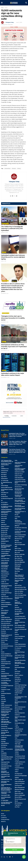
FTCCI (2, 691)
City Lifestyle (4, 568)
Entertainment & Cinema (7, 646)
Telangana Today (10, 22)
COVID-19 (3, 581)
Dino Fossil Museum (6, 621)
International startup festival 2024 (20, 509)
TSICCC (17, 769)
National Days (18, 585)
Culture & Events (5, 588)
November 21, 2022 (5, 377)
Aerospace (3, 474)
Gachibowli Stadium (6, 693)
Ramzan (17, 665)
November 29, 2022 (5, 350)
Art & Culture (4, 502)
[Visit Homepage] (14, 2)
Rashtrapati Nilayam (20, 667)
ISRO (16, 518)
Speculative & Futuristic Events (21, 702)
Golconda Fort (4, 724)
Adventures (4, 472)
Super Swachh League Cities (20, 720)
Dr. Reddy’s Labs (5, 627)
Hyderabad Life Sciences (5, 768)
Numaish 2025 (18, 609)
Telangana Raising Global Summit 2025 (20, 749)
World (16, 801)
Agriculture (4, 476)
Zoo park (17, 807)
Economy (3, 631)
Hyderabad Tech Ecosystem (5, 782)
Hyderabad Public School (5, 777)
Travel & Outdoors (19, 767)
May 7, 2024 (3, 261)
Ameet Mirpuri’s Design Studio (7, 490)
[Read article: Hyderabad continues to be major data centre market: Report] (14, 362)
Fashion (3, 665)
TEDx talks (17, 743)
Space (16, 700)
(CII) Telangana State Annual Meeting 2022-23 (7, 461)
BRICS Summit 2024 (6, 536)
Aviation (3, 520)
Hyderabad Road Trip (6, 779)
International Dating (20, 503)
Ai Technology (4, 480)
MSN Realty (17, 566)
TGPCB (16, 752)
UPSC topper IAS (19, 779)
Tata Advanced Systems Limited (21, 735)
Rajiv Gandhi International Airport (20, 663)
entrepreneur (4, 648)
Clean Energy (4, 575)
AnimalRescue (4, 492)
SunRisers (17, 714)
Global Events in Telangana (5, 715)
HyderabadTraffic (5, 795)
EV (1, 650)
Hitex (2, 751)
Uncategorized (18, 773)
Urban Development (20, 781)
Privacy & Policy (5, 819)
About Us (3, 821)
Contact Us (4, 817)
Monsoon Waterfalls (20, 562)
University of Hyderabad (21, 775)
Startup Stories (18, 709)
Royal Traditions (19, 675)
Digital (6, 7)
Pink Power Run (19, 638)
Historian (3, 747)
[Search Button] (26, 2)
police (16, 642)
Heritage (3, 741)
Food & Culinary (5, 678)
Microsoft (17, 552)
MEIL (16, 546)
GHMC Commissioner (6, 705)
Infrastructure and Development (19, 489)
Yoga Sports (18, 805)
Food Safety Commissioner (5, 683)
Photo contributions (20, 636)
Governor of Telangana (7, 728)
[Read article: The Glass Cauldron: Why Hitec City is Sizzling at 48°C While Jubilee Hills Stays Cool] (4, 443)
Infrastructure (18, 486)
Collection (3, 577)
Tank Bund (17, 732)
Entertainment (4, 644)
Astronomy (4, 516)
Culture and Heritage (6, 592)
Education (3, 633)
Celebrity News (5, 553)
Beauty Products (5, 526)
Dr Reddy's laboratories (7, 625)
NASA (16, 583)
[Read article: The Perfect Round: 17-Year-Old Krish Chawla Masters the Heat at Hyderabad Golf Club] (4, 451)
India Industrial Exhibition (18, 466)
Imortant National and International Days (6, 803)
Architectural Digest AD (7, 498)
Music (16, 573)
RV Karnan (17, 677)
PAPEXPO (17, 620)
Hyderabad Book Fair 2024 (6, 759)
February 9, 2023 (4, 293)
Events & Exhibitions (6, 653)
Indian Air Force (19, 473)
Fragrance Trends (5, 689)
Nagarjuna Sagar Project (19, 581)
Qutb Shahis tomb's (20, 655)
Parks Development (20, 627)
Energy (3, 642)
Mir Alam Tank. (18, 556)
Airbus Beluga (4, 485)
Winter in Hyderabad (20, 795)
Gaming (3, 697)
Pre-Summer (18, 648)
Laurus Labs (18, 529)
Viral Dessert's (18, 785)
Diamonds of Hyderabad (4, 613)
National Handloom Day (21, 589)
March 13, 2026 (4, 232)
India (16, 460)
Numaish (17, 607)
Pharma (17, 634)
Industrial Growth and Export (20, 482)
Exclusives (3, 657)
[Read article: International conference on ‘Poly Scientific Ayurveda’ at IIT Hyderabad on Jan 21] (14, 333)
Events (2, 652)
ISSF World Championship (18, 521)
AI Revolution (4, 478)
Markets (17, 540)
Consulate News (5, 579)
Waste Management (20, 787)
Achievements (4, 470)
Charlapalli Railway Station (5, 556)
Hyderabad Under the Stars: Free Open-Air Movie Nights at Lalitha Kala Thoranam (17, 435)
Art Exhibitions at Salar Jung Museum (6, 507)
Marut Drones (18, 542)
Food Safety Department (7, 685)
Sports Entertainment (20, 707)
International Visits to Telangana (20, 512)
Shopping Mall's (19, 690)
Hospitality (5, 223)
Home (2, 7)
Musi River (17, 571)
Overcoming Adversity (20, 618)
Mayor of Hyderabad (20, 544)
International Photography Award (20, 506)
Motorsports (18, 564)
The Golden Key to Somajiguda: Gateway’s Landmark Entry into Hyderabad (12, 228)
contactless (7, 168)
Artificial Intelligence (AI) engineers (6, 512)
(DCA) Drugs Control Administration (6, 464)
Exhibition (3, 659)
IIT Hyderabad (4, 800)
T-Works (17, 727)
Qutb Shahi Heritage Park (20, 652)
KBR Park (17, 525)
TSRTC (16, 771)
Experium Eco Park (5, 661)
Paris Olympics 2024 (20, 625)
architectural (4, 496)
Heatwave (3, 739)
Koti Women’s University (21, 527)
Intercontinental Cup (20, 498)
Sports (16, 705)
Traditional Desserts (20, 762)
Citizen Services (5, 560)
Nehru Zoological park (20, 595)
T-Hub (16, 725)
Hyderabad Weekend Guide (6, 785)
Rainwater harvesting (20, 660)
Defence (3, 600)
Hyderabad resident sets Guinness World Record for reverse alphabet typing (13, 257)
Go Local (3, 815)
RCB (16, 669)
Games (3, 695)
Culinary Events (5, 583)
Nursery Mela (18, 611)
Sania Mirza (18, 679)
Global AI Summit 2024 (6, 709)
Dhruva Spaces (5, 610)
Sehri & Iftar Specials (20, 687)
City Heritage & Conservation (5, 566)
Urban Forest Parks (19, 783)
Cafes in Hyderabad (6, 549)
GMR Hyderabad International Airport (6, 722)
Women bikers (18, 797)
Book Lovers (4, 534)
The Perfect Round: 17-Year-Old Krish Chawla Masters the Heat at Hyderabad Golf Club (17, 451)
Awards (3, 522)
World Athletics (18, 803)
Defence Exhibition (5, 602)
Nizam (16, 605)
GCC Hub (3, 699)
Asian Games (4, 514)
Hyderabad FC (4, 764)
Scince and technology (20, 685)
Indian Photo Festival (20, 479)
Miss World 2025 (19, 560)
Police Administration (20, 644)
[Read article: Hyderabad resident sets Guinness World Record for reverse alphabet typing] (14, 244)
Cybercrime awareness (7, 598)
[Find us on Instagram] (1, 857)
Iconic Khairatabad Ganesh (5, 798)
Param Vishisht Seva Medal (20, 623)
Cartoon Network (5, 551)
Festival (3, 669)
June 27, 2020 (19, 22)
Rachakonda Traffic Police (20, 658)
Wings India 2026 (19, 793)
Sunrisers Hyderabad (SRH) (20, 717)
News (16, 600)
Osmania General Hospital (19, 614)
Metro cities (18, 548)
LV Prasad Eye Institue (20, 534)
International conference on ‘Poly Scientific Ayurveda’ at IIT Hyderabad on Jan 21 (14, 346)
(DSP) (2, 466)
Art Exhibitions (4, 504)
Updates (17, 777)
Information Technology (21, 484)
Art (2, 500)
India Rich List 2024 (19, 471)
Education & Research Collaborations (6, 635)
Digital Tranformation (6, 619)
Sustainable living (19, 723)
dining (18, 168)
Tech (16, 738)
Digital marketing (5, 617)
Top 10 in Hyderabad (20, 758)
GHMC (2, 703)
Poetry (16, 640)
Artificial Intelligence (6, 509)
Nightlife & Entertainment (18, 603)
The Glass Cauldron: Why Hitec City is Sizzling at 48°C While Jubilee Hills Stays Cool (18, 443)
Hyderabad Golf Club (6, 766)
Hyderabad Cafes (5, 762)
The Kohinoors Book (20, 756)
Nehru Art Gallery (19, 591)
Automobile (4, 518)
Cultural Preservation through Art (6, 586)
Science (17, 683)
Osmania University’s (20, 616)
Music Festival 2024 (20, 578)
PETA (16, 632)
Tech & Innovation (19, 740)
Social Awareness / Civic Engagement (21, 697)
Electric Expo (4, 640)
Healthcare (4, 737)
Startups (17, 711)
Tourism (17, 760)
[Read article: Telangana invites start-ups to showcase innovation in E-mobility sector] (14, 305)
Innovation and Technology (18, 495)
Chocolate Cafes (5, 558)
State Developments (20, 712)
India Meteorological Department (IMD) (20, 469)
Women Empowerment (20, 799)
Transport (17, 765)
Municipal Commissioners (19, 568)
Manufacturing (18, 538)
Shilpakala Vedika (19, 689)
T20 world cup (18, 731)
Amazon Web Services (6, 487)
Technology (18, 742)
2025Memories (5, 468)
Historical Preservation (7, 749)
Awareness (4, 524)
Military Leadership (19, 554)
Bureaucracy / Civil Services (5, 538)
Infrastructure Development (18, 492)
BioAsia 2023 (4, 530)
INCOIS (3, 805)
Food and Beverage (6, 680)
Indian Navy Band (19, 477)
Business (3, 543)
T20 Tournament (19, 729)
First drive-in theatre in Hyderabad (7, 676)
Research (17, 673)
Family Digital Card (6, 663)
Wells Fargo (18, 791)
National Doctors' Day (20, 587)
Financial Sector (5, 673)
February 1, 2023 (4, 322)
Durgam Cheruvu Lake (6, 629)
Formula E (3, 687)
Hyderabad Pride (5, 774)
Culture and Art (5, 590)
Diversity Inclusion (5, 623)
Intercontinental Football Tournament (20, 501)
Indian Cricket (18, 475)
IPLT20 (16, 514)
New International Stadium (19, 598)
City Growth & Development (4, 563)
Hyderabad (4, 755)
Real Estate (17, 671)
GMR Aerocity (4, 719)
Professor (17, 650)
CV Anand (3, 594)
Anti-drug (3, 494)
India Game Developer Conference (20, 463)
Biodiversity (4, 532)
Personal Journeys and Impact (20, 630)
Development (5, 313)
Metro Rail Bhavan (19, 550)
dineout (14, 168)
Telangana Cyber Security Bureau (19, 746)
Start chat (14, 849)
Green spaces (4, 730)
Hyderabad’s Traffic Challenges (6, 792)
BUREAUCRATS (5, 541)
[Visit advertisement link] (14, 393)
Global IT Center (5, 717)
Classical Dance (5, 574)
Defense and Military (6, 604)
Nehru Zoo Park (19, 593)
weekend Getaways (19, 789)
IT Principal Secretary (20, 523)
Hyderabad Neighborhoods (5, 772)
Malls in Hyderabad (19, 536)
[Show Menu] (2, 2)
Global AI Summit (5, 707)
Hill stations (4, 745)
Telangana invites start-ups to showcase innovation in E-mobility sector (13, 318)
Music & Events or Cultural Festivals (19, 576)
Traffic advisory (19, 764)
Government (4, 726)
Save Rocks (18, 681)
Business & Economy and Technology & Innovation (6, 546)
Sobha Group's (18, 692)
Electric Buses (4, 638)
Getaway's (3, 701)
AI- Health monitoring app (6, 483)
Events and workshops (6, 655)
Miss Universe (18, 558)
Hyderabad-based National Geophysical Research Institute (6, 789)
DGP (2, 608)
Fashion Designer (5, 667)
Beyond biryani (5, 528)
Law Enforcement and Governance (20, 532)
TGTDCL (17, 754)
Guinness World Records (5, 733)
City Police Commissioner (5, 571)
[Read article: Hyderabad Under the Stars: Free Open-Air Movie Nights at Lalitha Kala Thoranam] (4, 435)
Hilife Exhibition (5, 743)
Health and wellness (6, 735)
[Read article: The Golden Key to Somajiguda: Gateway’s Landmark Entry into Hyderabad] (14, 215)
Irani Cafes (17, 516)
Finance (3, 671)
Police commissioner (20, 646)
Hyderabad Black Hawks (7, 757)
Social (16, 694)
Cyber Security (4, 596)
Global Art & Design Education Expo (6, 711)
